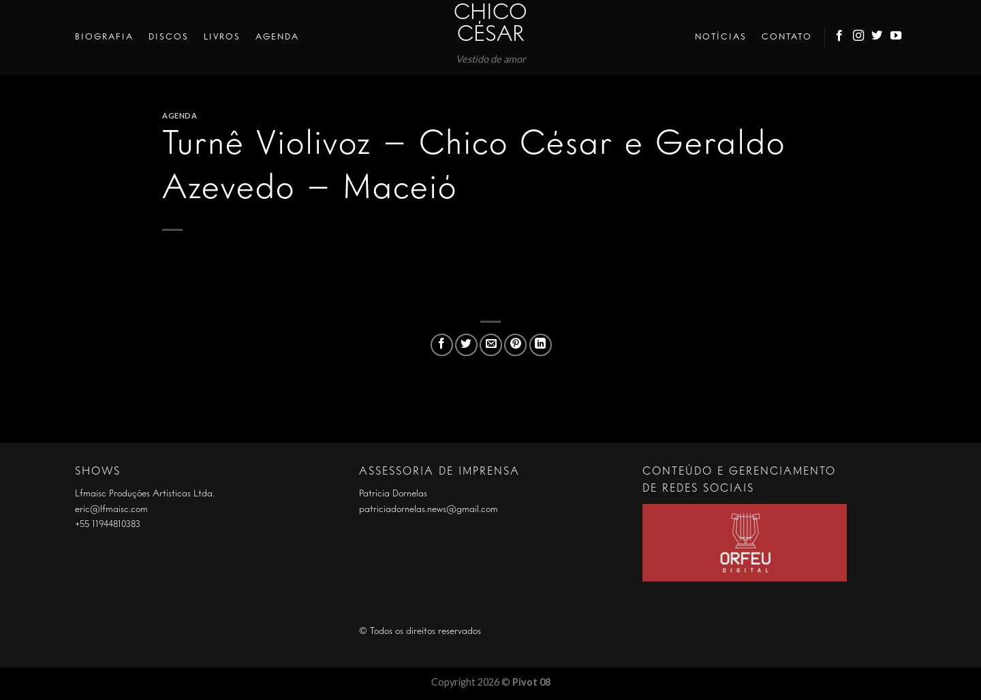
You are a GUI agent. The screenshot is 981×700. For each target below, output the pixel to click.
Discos (169, 37)
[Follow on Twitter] (877, 37)
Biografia (104, 37)
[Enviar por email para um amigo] (491, 345)
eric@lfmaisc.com (111, 509)
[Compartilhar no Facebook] (442, 345)
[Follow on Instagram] (859, 37)
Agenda (277, 37)
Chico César (490, 24)
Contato (787, 37)
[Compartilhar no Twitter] (466, 345)
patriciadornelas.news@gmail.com (428, 509)
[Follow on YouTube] (896, 37)
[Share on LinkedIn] (540, 345)
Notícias (721, 37)
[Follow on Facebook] (840, 37)
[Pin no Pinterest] (515, 345)
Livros (222, 37)
